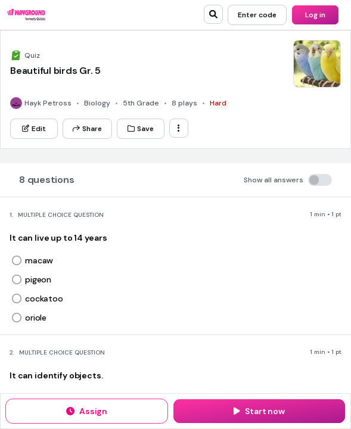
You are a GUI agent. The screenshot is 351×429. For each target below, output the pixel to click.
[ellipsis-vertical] (178, 128)
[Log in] (315, 15)
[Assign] (86, 411)
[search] (213, 14)
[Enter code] (257, 15)
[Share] (87, 129)
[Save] (140, 129)
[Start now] (259, 411)
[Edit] (34, 129)
